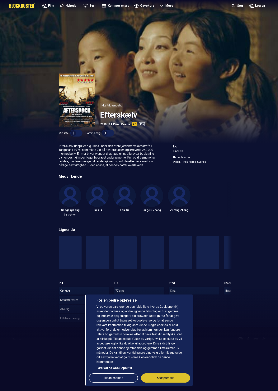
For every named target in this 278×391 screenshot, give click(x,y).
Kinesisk (178, 151)
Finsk (185, 161)
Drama (125, 124)
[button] (166, 6)
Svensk (201, 161)
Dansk (177, 161)
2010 (103, 124)
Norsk (192, 161)
